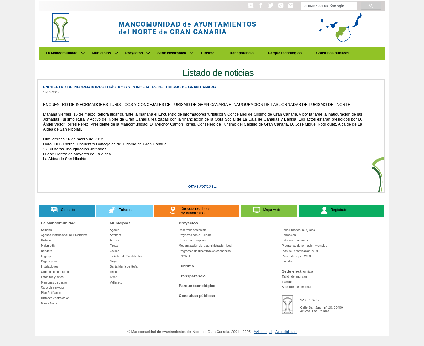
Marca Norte (49, 303)
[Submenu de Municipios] (116, 53)
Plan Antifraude (51, 292)
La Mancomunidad (61, 53)
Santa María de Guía (124, 266)
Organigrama (49, 261)
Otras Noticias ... (202, 186)
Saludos (46, 230)
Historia (46, 240)
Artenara (115, 235)
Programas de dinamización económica (205, 251)
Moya (113, 261)
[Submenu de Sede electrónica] (191, 53)
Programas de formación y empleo (304, 245)
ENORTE (185, 256)
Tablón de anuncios (294, 276)
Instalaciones (49, 266)
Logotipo (46, 256)
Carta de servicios (53, 287)
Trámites (287, 282)
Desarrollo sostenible (192, 230)
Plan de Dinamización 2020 (300, 251)
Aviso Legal (263, 332)
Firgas (114, 245)
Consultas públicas (332, 53)
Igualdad (287, 261)
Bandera (46, 251)
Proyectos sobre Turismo (195, 235)
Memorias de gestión (55, 282)
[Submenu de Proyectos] (148, 53)
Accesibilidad (286, 332)
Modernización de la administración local (205, 245)
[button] (251, 8)
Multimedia (48, 245)
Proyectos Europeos (192, 240)
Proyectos (134, 53)
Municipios (101, 53)
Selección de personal (296, 287)
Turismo (208, 53)
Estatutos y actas (52, 277)
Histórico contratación (55, 298)
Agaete (114, 230)
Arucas (114, 240)
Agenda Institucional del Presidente (64, 235)
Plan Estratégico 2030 (296, 256)
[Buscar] (328, 6)
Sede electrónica (171, 53)
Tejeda (114, 271)
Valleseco (116, 282)
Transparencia (241, 53)
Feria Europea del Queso (298, 230)
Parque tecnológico (285, 53)
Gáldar (114, 251)
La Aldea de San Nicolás (126, 256)
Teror (113, 277)
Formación (289, 235)
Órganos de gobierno (55, 271)
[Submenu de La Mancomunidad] (82, 53)
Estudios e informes (295, 240)
